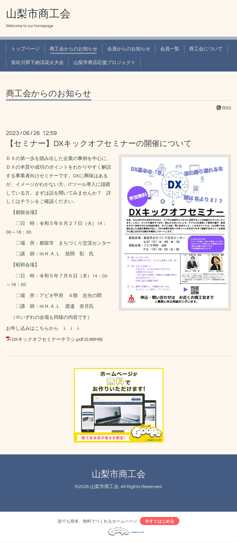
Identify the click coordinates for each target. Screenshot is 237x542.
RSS (224, 107)
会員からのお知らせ (128, 48)
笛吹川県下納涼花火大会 (37, 62)
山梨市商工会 (38, 14)
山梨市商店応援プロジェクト (105, 62)
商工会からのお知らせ (73, 48)
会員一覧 (169, 48)
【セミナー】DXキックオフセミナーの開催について (99, 143)
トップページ (25, 48)
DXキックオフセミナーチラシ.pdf (47, 339)
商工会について (206, 48)
